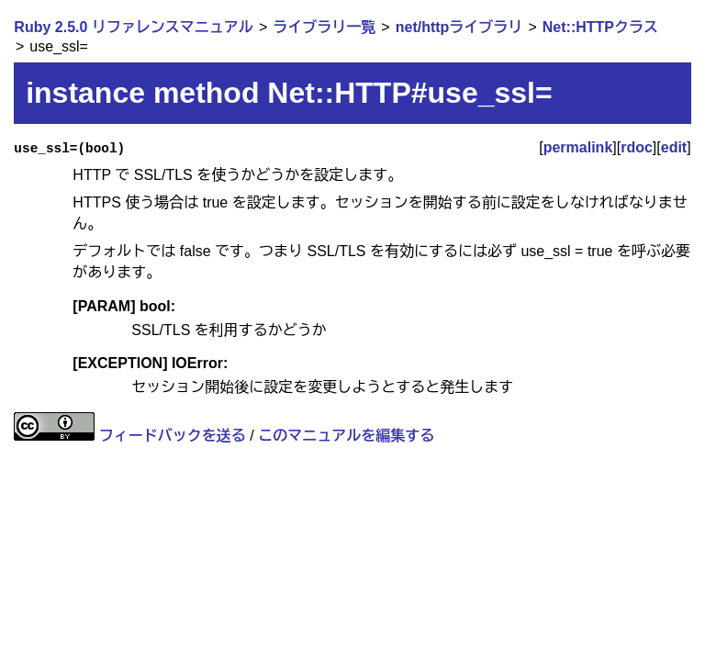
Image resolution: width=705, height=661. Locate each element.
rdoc (637, 147)
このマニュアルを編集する (346, 435)
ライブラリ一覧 (324, 27)
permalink (578, 147)
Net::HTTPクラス (600, 27)
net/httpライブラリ (459, 27)
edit (674, 147)
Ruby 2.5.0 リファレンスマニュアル (133, 27)
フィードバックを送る (172, 435)
